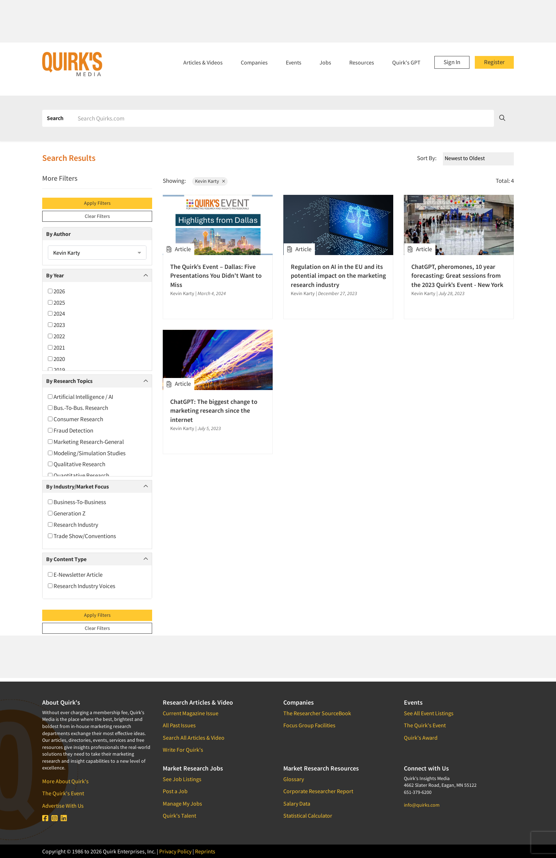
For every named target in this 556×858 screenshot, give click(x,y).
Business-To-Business (77, 502)
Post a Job (175, 791)
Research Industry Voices (81, 586)
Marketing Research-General (86, 442)
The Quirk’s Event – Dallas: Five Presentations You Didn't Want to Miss (216, 275)
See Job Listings (182, 779)
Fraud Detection (70, 430)
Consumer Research (75, 419)
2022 (56, 336)
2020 (56, 359)
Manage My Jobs (182, 803)
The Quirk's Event (63, 793)
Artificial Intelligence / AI (80, 397)
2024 (56, 313)
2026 (56, 291)
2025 (56, 302)
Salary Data (296, 803)
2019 (56, 370)
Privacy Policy (175, 851)
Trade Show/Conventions (82, 536)
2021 (56, 347)
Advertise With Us (63, 805)
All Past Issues (179, 725)
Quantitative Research (78, 475)
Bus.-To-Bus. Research (78, 408)
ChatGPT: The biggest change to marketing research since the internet (213, 410)
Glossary (293, 779)
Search (55, 118)
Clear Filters (97, 216)
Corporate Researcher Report (318, 791)
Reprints (205, 851)
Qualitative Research (76, 464)
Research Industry (73, 525)
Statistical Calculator (307, 815)
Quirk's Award (421, 737)
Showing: (174, 181)
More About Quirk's (65, 781)
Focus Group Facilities (309, 725)
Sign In (452, 62)
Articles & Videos (203, 62)
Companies (254, 62)
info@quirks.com (422, 805)
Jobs (325, 62)
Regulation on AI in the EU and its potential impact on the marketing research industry (338, 275)
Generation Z (66, 513)
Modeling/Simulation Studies (87, 453)
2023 (56, 325)
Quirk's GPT (406, 62)
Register (494, 62)
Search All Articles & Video (193, 737)
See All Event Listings (429, 713)
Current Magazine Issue (190, 713)
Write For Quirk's (183, 749)
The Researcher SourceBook (317, 713)
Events (293, 62)
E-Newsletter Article (75, 574)
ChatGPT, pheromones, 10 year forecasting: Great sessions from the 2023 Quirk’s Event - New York (457, 275)
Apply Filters (97, 203)
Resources (361, 62)
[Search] (283, 118)
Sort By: (427, 158)
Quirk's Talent (179, 815)
